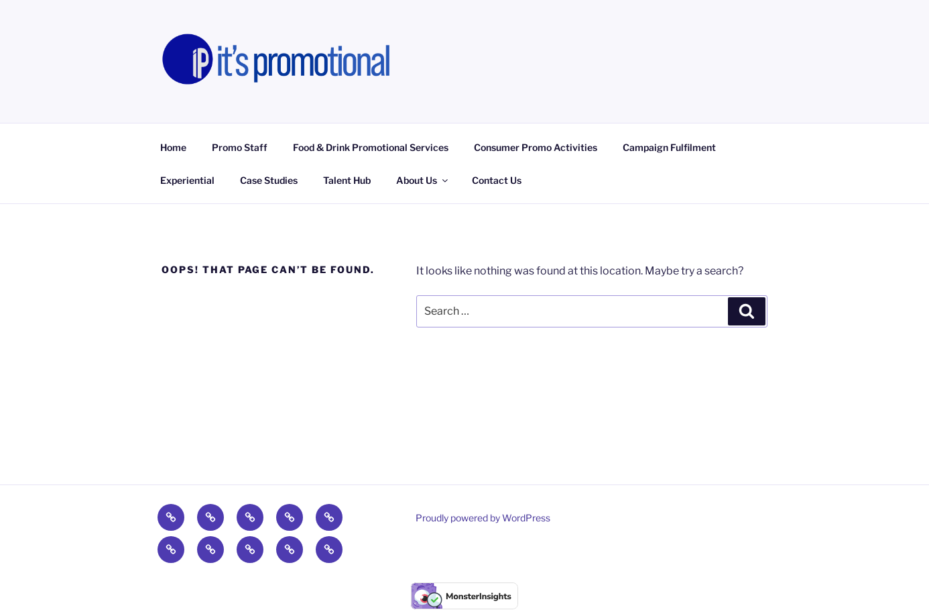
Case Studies (269, 180)
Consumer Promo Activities (535, 147)
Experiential (187, 180)
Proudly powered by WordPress (483, 517)
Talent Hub (347, 180)
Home (173, 147)
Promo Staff (239, 147)
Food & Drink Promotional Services (370, 147)
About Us (423, 180)
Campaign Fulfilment (669, 147)
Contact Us (496, 180)
